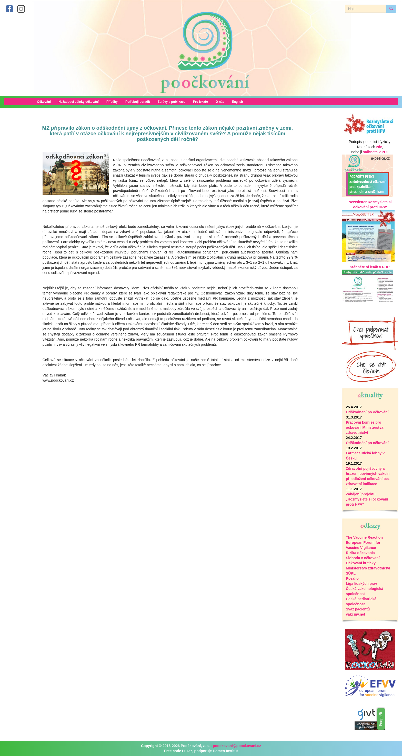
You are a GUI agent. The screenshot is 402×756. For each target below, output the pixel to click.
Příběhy (112, 102)
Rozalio (352, 578)
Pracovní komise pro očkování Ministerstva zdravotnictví (364, 427)
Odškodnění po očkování (367, 412)
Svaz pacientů (358, 609)
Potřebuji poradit (137, 102)
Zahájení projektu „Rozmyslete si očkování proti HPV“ (367, 499)
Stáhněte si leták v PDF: (370, 267)
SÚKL (351, 573)
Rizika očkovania (360, 553)
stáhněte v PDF (376, 152)
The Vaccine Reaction (364, 537)
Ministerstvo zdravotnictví (368, 568)
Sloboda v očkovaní (362, 558)
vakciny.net (355, 614)
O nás (220, 102)
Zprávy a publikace (171, 102)
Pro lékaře (200, 102)
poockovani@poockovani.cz (237, 746)
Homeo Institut (225, 751)
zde (379, 147)
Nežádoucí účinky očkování (78, 102)
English (237, 102)
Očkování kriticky (361, 563)
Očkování (44, 102)
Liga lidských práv (361, 583)
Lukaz (187, 751)
